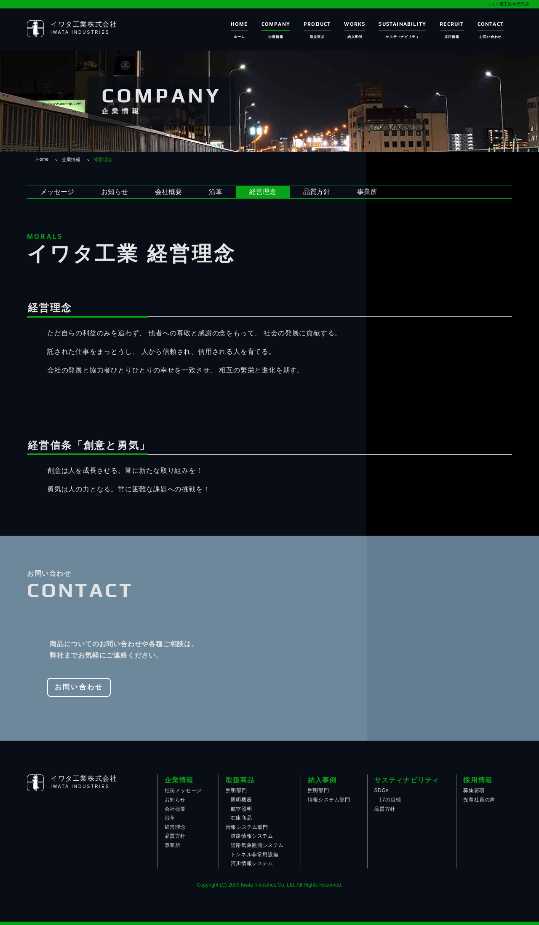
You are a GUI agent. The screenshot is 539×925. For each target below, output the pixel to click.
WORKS (354, 24)
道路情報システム (252, 836)
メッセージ (57, 191)
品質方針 (316, 191)
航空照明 (241, 809)
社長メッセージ (183, 790)
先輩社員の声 (479, 800)
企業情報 (71, 159)
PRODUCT (317, 24)
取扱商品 (240, 780)
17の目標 (390, 800)
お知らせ (114, 191)
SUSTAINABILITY (402, 24)
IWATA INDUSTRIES (80, 32)
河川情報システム (252, 863)
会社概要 (168, 191)
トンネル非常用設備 (254, 855)
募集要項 (473, 790)
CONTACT (491, 24)
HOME (239, 24)
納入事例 (322, 780)
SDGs (381, 790)
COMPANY (275, 24)
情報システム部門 (247, 827)
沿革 (215, 191)
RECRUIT (452, 24)
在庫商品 (241, 818)
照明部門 (236, 790)
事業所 (367, 191)
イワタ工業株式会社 (84, 24)
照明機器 (241, 800)
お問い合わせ (79, 686)
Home (42, 159)
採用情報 (477, 780)
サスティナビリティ (407, 780)
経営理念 (262, 191)
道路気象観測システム (257, 845)
